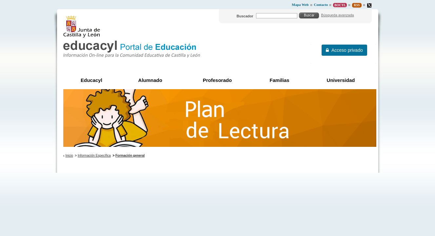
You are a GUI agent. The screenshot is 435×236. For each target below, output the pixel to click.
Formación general (130, 155)
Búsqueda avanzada (337, 15)
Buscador (245, 16)
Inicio (69, 155)
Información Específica (94, 155)
